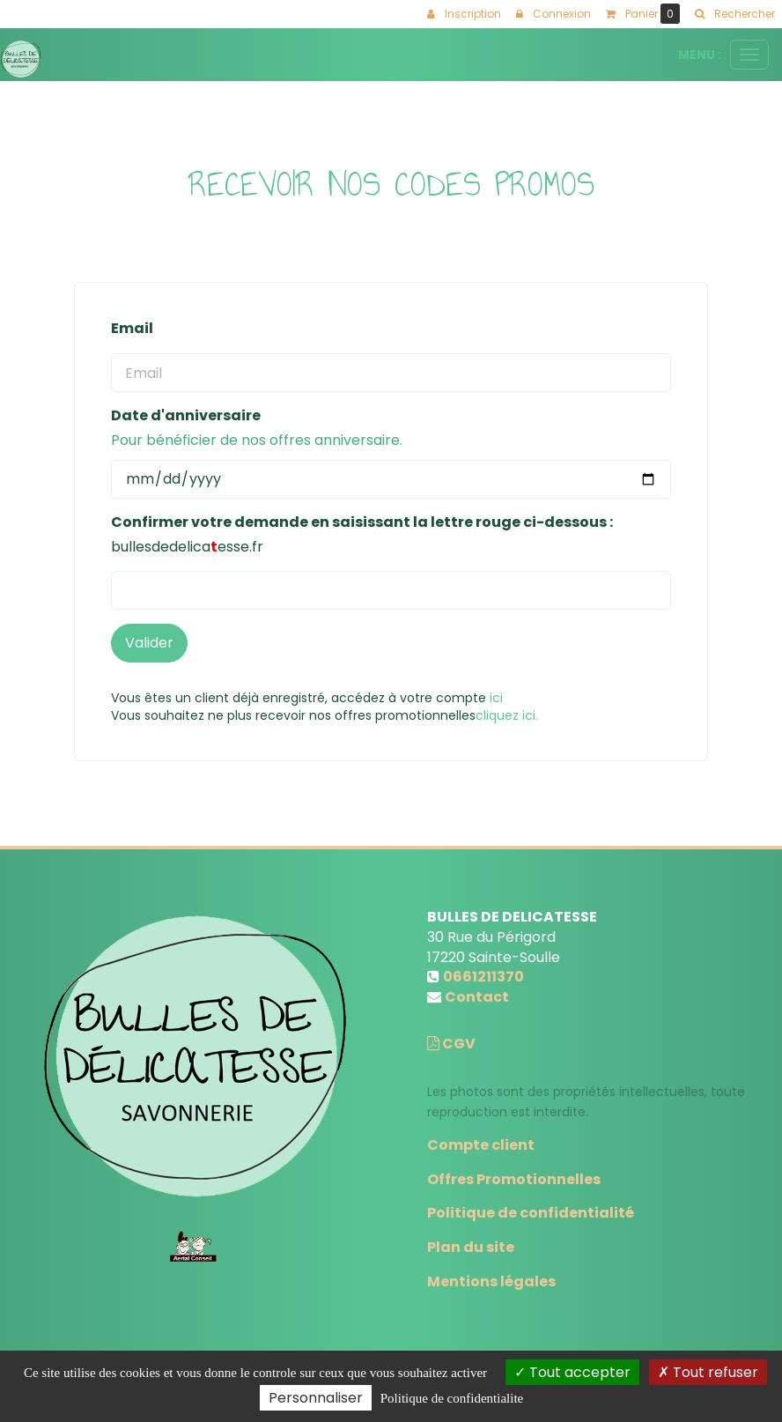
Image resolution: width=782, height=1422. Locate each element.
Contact (477, 997)
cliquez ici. (507, 715)
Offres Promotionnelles (514, 1179)
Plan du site (470, 1247)
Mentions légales (491, 1281)
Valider (149, 643)
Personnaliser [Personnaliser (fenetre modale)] (316, 1398)
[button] (734, 14)
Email (132, 328)
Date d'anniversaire (186, 416)
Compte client (481, 1145)
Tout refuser (708, 1372)
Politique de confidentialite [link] (451, 1398)
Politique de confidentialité (530, 1213)
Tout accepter (572, 1372)
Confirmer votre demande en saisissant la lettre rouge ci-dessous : (362, 522)
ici (496, 698)
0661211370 (483, 977)
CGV (451, 1043)
